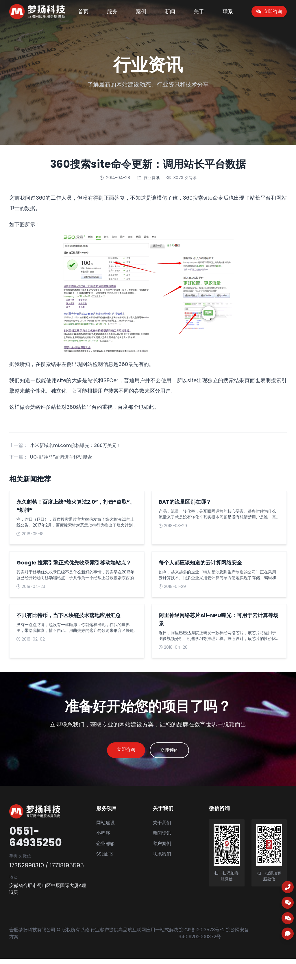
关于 (199, 11)
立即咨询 (119, 752)
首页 (83, 11)
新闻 (170, 11)
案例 (141, 11)
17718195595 (67, 871)
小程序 (103, 838)
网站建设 (105, 828)
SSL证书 (104, 859)
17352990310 (26, 871)
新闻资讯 (162, 838)
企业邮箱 (105, 848)
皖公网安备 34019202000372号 (214, 938)
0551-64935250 (35, 842)
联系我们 (162, 859)
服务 (112, 11)
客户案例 (162, 848)
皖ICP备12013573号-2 (202, 935)
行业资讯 (151, 178)
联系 (228, 11)
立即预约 (175, 753)
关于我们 (162, 828)
